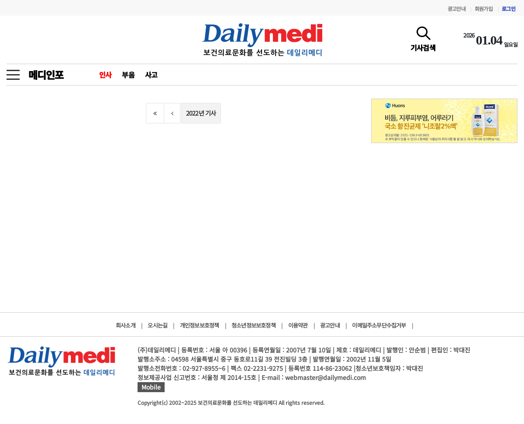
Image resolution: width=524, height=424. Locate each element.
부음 (128, 74)
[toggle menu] (13, 72)
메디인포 (45, 74)
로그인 (508, 8)
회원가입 (484, 8)
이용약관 (298, 325)
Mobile (151, 387)
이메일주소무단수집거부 (379, 325)
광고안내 (456, 8)
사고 (151, 74)
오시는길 (157, 325)
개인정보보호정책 (199, 325)
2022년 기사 (201, 113)
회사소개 (125, 325)
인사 (105, 74)
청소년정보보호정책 (253, 325)
